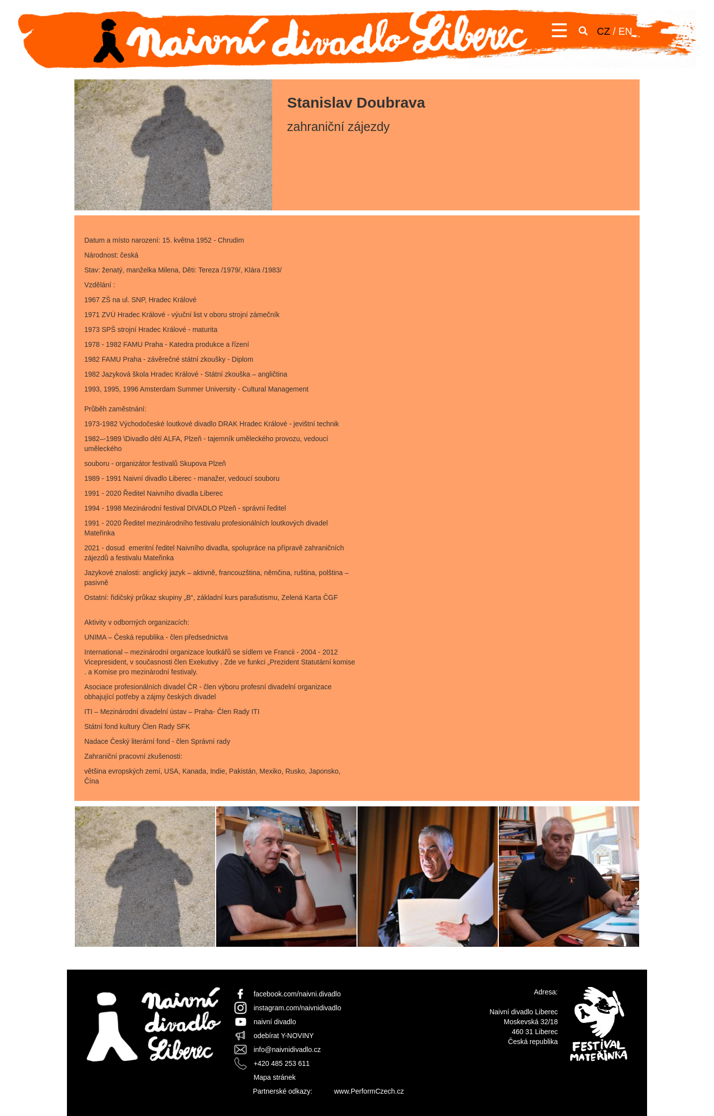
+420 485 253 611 (281, 1063)
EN (625, 31)
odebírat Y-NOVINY (283, 1036)
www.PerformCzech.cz (369, 1091)
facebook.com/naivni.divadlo (297, 994)
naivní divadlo (274, 1022)
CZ (603, 31)
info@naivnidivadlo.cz (287, 1049)
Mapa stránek (274, 1077)
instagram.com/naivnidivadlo (297, 1008)
